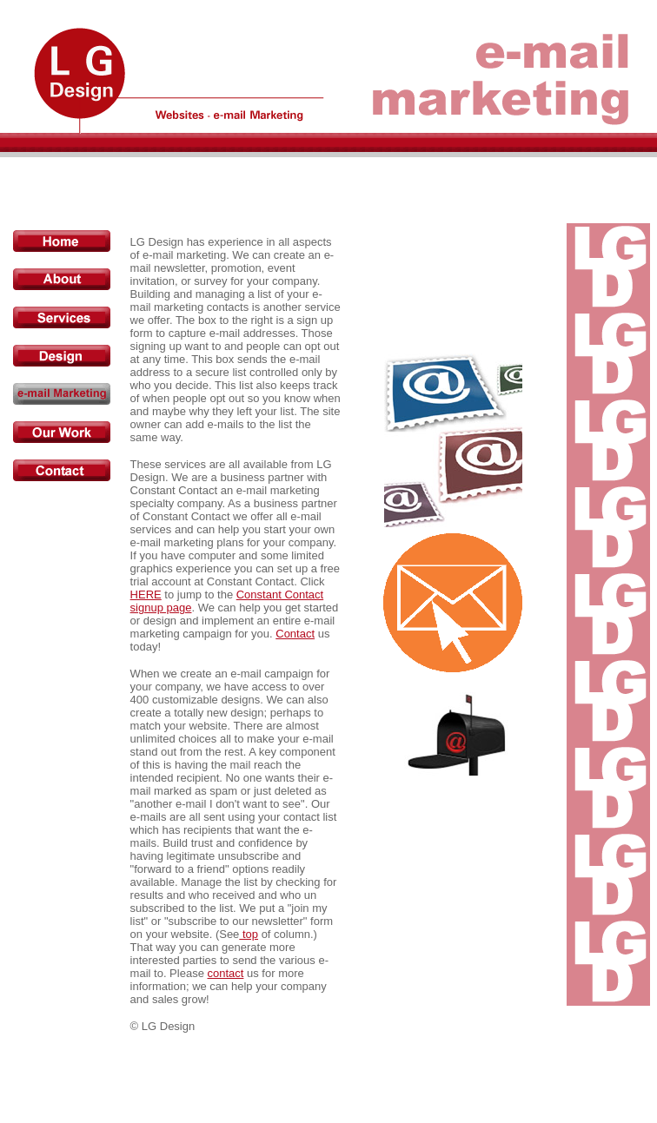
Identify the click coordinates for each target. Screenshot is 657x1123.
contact (225, 973)
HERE (146, 594)
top (248, 934)
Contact (295, 633)
